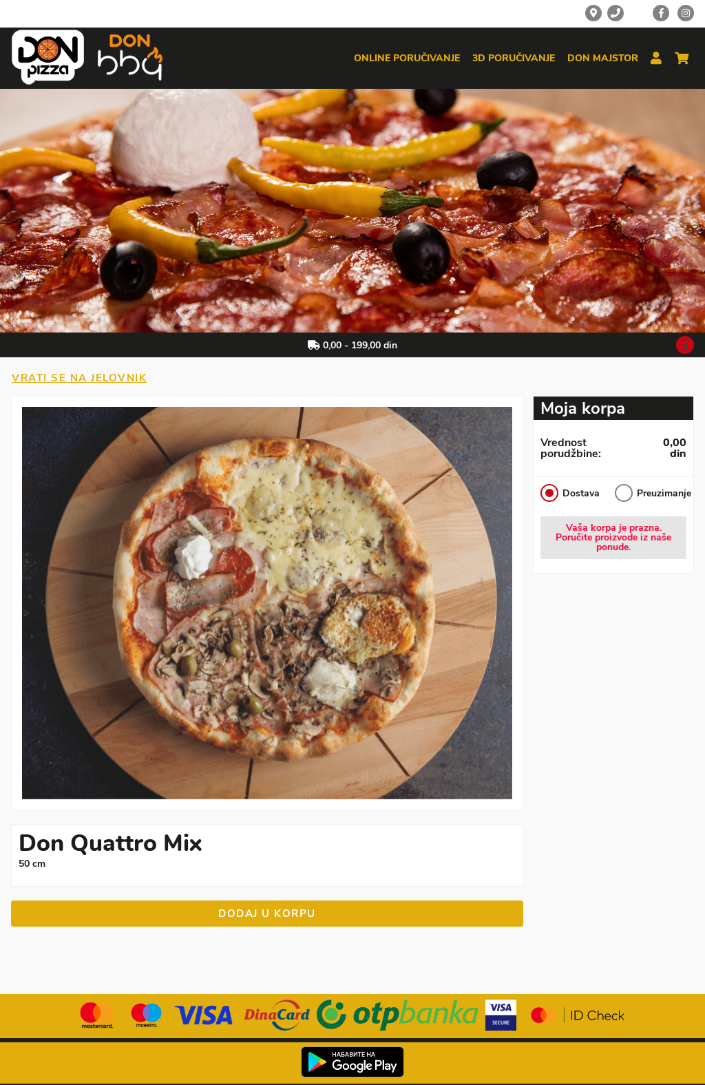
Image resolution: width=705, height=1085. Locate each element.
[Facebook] (661, 13)
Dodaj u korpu (267, 913)
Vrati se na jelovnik (79, 378)
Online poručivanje (407, 58)
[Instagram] (685, 13)
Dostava (570, 493)
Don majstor (602, 58)
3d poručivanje (513, 58)
